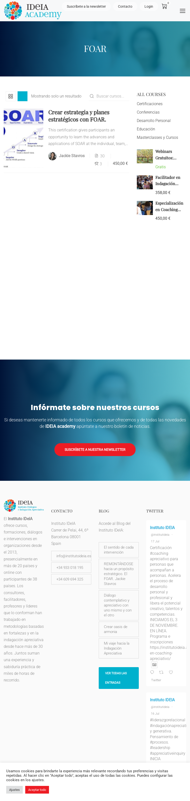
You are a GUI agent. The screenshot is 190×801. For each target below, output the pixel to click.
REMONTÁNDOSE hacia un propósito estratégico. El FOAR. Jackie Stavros (119, 574)
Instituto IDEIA (162, 527)
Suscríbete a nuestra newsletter (95, 450)
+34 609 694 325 (69, 579)
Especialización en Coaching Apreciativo (169, 211)
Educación (146, 130)
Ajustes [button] (14, 790)
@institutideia (160, 534)
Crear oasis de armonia (115, 629)
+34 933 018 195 (69, 567)
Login (148, 6)
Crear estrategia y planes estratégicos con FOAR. (78, 117)
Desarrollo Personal (154, 122)
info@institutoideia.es (73, 556)
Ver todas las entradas (116, 678)
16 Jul (155, 713)
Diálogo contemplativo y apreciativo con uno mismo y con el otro (118, 605)
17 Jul (155, 541)
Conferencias (148, 113)
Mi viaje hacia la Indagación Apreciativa (116, 648)
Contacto (125, 6)
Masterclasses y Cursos (157, 139)
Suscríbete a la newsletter (86, 6)
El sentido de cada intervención (119, 550)
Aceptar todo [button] (37, 790)
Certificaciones (150, 105)
